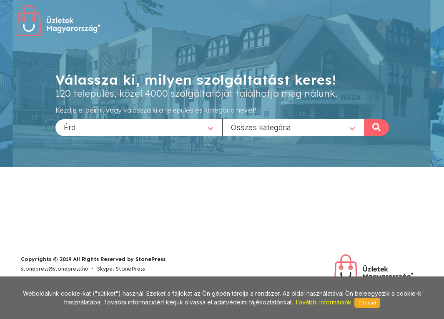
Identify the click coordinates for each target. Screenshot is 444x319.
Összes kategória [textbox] (261, 127)
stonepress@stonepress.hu (54, 269)
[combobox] (138, 127)
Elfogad (367, 303)
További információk (323, 302)
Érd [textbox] (70, 127)
